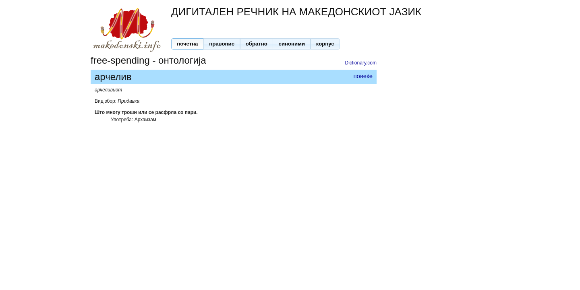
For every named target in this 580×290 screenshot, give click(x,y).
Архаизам (145, 119)
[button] (187, 44)
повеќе (363, 75)
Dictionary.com (361, 63)
